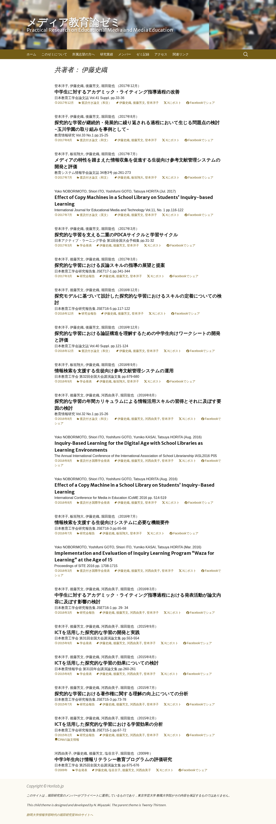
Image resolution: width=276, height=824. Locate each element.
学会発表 (86, 245)
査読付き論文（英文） (95, 215)
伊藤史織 (125, 102)
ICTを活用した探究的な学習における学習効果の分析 (108, 724)
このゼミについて (54, 54)
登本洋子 (153, 102)
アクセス (160, 54)
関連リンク (181, 54)
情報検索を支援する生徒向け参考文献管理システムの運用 (113, 371)
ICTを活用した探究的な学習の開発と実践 (97, 632)
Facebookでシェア (202, 102)
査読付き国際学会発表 (95, 460)
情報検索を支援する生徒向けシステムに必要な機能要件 (111, 522)
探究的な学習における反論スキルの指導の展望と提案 (109, 265)
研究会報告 (87, 276)
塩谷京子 (115, 770)
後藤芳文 (139, 102)
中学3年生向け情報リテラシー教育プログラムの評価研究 (113, 759)
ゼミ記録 (142, 54)
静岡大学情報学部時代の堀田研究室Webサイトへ (60, 815)
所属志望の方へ (83, 54)
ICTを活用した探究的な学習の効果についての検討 (106, 663)
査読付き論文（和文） (96, 102)
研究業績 (106, 54)
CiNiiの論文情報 (68, 739)
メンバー (124, 54)
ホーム (31, 54)
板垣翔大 (137, 177)
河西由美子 (152, 418)
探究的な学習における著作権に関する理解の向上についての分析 (121, 694)
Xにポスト (174, 102)
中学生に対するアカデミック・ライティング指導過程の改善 (116, 92)
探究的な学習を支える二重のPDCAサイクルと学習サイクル (116, 235)
